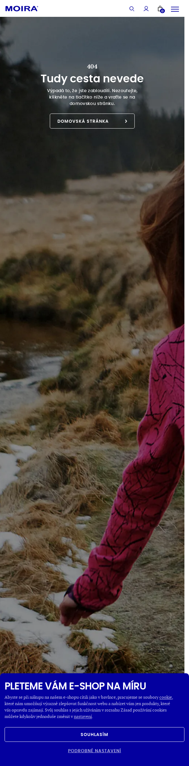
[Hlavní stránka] (21, 8)
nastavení (83, 716)
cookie (165, 697)
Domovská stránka (92, 121)
